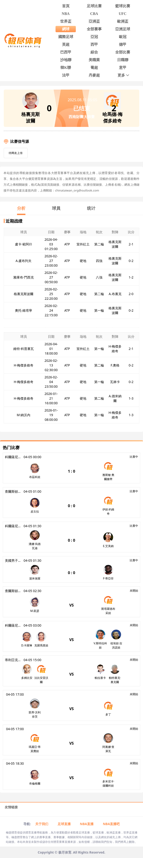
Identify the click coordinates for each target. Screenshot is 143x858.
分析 (21, 208)
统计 (91, 208)
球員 (56, 208)
